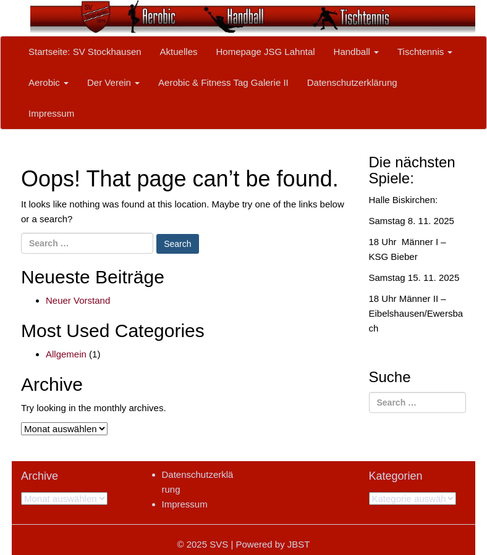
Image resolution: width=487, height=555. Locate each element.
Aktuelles (179, 51)
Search (177, 244)
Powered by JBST (272, 544)
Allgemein (66, 354)
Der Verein (113, 82)
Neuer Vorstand (78, 300)
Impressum (51, 113)
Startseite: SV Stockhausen (85, 51)
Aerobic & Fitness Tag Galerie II (223, 82)
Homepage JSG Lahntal (265, 51)
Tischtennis (424, 51)
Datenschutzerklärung (352, 82)
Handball (356, 51)
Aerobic (48, 82)
